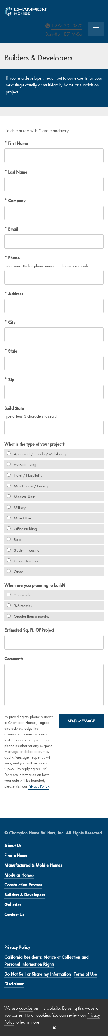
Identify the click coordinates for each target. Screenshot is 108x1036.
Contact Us (14, 914)
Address (15, 294)
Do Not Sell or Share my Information (37, 974)
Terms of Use (85, 974)
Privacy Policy (38, 786)
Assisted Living (20, 464)
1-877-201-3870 (66, 26)
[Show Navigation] (96, 29)
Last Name (17, 172)
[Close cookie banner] (54, 1028)
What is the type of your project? (34, 444)
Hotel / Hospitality (23, 475)
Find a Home (15, 855)
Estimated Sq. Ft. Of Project (29, 630)
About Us (12, 846)
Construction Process (23, 885)
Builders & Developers (24, 895)
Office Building (20, 529)
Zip (10, 380)
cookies (26, 1008)
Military (15, 507)
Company (16, 201)
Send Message (81, 721)
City (11, 322)
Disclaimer (14, 984)
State (12, 351)
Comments (13, 659)
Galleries (12, 905)
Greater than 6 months (26, 616)
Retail (13, 539)
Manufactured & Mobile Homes (33, 865)
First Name (17, 143)
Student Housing (21, 550)
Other (13, 571)
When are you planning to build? (34, 585)
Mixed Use (17, 518)
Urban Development (25, 561)
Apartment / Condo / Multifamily (35, 454)
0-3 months (18, 595)
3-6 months (18, 606)
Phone (13, 258)
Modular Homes (19, 875)
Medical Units (19, 496)
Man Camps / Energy (26, 486)
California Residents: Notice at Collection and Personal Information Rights (46, 960)
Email (12, 229)
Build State (14, 408)
